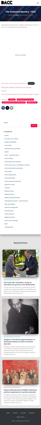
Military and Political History (25, 99)
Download (31, 83)
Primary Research (32, 102)
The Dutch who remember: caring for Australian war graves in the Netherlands (19, 283)
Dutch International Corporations (14, 168)
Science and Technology (11, 220)
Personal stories (9, 210)
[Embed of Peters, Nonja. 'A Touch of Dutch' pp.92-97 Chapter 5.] (20, 55)
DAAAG (7, 152)
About (8, 413)
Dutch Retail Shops (10, 178)
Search (6, 122)
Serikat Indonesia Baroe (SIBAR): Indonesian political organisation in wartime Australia (20, 391)
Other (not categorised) (11, 207)
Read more (20, 293)
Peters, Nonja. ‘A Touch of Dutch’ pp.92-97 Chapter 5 (14, 83)
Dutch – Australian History (12, 155)
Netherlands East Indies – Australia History (16, 201)
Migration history (9, 194)
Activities (23, 413)
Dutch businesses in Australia (13, 161)
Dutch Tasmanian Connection (13, 181)
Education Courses (10, 184)
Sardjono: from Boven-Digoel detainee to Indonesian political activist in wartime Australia (19, 341)
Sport (6, 224)
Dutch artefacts (9, 158)
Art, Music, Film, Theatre (11, 139)
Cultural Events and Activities (12, 148)
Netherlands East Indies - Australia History (14, 102)
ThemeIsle (26, 421)
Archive (7, 135)
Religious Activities (10, 217)
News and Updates (10, 204)
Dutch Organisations (10, 174)
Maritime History (9, 191)
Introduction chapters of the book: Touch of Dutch (16, 87)
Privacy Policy (20, 417)
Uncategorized (9, 227)
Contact (15, 413)
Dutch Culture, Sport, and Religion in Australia (17, 165)
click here (24, 27)
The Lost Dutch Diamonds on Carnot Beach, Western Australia (20, 94)
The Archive (32, 413)
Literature (12, 99)
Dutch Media (8, 171)
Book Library (8, 145)
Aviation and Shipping (10, 142)
